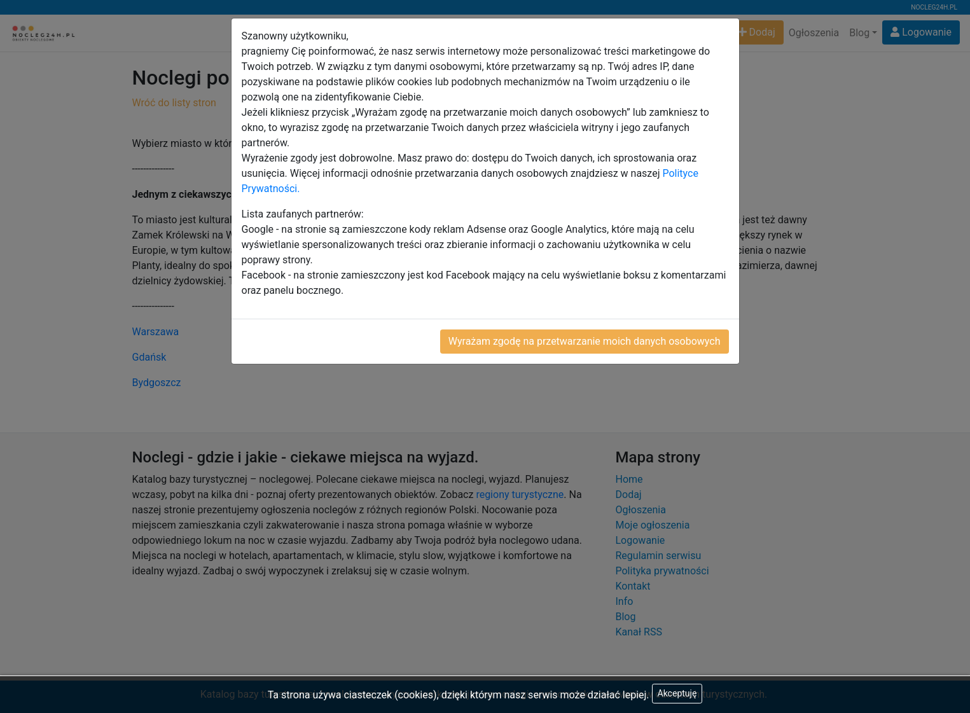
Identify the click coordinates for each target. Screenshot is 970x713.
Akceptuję (677, 693)
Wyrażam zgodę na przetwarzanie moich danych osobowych (584, 341)
